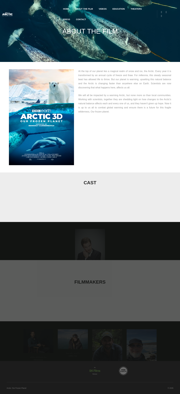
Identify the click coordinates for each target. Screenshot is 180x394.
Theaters (113, 5)
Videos (80, 5)
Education (96, 5)
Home (44, 5)
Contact (143, 5)
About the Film (62, 5)
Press (128, 5)
